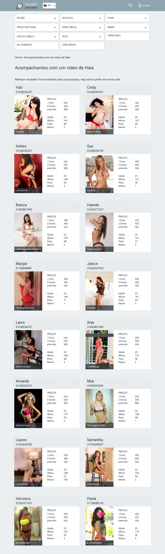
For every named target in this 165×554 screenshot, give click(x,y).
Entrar (144, 5)
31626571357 (95, 209)
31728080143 (95, 503)
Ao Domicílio (24, 44)
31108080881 (24, 268)
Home (19, 57)
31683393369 (95, 385)
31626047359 (95, 268)
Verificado (114, 35)
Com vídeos (69, 44)
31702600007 (95, 444)
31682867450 (24, 209)
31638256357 (24, 92)
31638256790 (95, 150)
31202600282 (24, 444)
